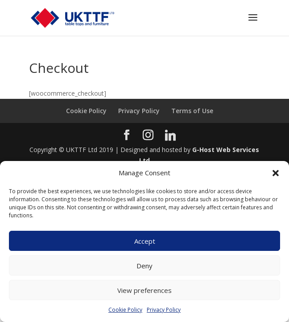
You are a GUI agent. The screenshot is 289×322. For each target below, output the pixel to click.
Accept (144, 241)
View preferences (144, 290)
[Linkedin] (170, 135)
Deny (144, 265)
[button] (275, 173)
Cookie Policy (125, 310)
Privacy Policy (164, 310)
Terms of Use (192, 110)
